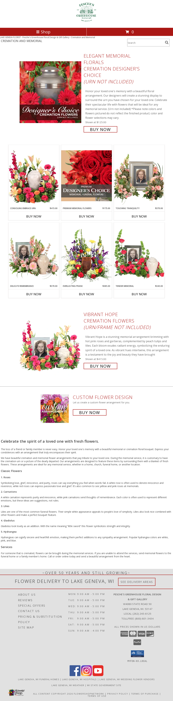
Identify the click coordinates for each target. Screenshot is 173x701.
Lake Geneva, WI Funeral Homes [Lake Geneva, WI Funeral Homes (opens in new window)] (38, 679)
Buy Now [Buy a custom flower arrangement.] (89, 412)
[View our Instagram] (86, 675)
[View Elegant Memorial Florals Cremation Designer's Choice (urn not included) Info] (51, 92)
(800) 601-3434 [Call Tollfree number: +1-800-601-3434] (144, 618)
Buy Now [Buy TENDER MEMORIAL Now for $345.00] (139, 294)
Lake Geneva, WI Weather (68, 685)
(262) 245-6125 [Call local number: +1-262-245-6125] (142, 613)
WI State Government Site (104, 685)
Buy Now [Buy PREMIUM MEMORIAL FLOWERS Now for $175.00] (86, 216)
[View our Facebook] (75, 675)
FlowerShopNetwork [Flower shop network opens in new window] (89, 693)
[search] (166, 42)
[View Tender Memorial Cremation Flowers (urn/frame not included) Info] (139, 253)
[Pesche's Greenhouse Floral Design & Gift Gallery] (86, 22)
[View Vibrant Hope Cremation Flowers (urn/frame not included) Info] (51, 339)
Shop (43, 32)
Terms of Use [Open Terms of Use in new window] (97, 695)
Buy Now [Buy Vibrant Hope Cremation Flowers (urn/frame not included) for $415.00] (100, 366)
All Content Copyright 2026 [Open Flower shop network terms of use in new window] (53, 693)
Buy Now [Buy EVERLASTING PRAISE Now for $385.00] (86, 294)
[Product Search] (145, 42)
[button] (137, 653)
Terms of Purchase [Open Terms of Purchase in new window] (145, 693)
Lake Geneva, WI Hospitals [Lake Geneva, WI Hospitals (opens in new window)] (79, 679)
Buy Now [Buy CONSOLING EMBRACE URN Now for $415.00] (33, 216)
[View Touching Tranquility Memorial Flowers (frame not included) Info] (139, 176)
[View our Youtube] (98, 675)
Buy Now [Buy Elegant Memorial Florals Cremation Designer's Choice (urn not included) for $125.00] (100, 129)
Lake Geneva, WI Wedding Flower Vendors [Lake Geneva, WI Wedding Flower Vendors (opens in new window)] (127, 679)
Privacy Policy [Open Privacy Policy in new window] (117, 693)
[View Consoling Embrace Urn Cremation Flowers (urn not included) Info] (33, 176)
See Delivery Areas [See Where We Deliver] (137, 582)
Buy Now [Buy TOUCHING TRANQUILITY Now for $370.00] (139, 216)
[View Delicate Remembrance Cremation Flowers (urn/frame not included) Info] (33, 253)
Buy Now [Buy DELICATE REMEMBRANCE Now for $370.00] (33, 294)
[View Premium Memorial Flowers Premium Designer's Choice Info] (86, 176)
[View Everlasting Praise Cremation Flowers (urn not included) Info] (86, 253)
